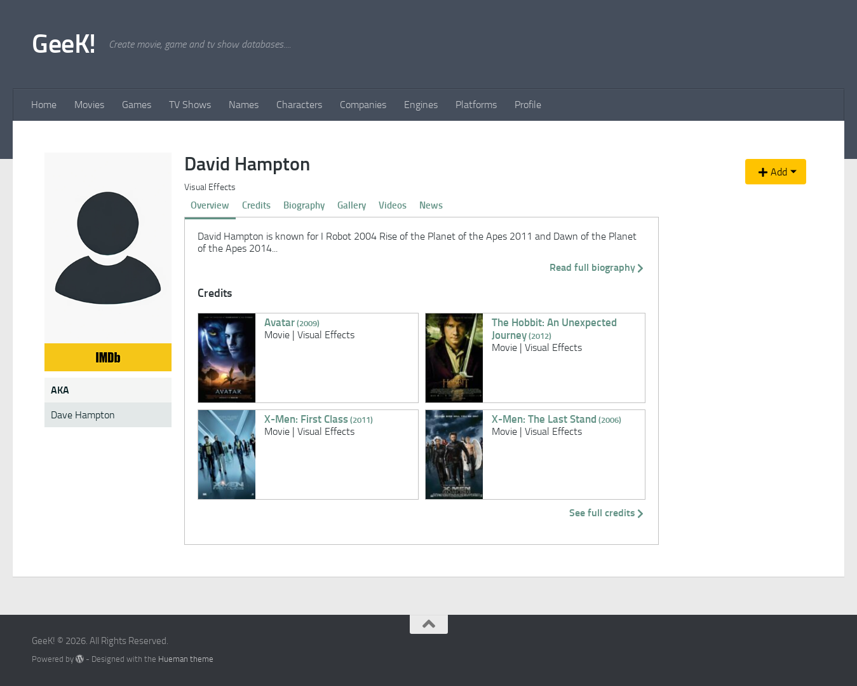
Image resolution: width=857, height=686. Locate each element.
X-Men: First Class (318, 419)
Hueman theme (185, 659)
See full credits (607, 513)
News (431, 205)
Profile (528, 105)
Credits (256, 205)
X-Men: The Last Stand (556, 419)
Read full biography (597, 267)
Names (244, 105)
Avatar (292, 322)
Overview (210, 205)
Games (136, 105)
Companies (363, 105)
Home (44, 105)
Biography (304, 205)
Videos (393, 205)
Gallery (351, 205)
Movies (89, 105)
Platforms (476, 105)
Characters (299, 105)
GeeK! (64, 44)
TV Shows (190, 105)
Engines (421, 105)
